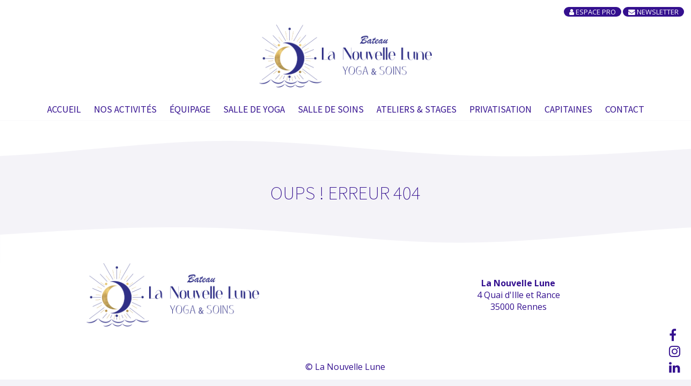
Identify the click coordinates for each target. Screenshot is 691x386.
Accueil (64, 108)
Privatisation (500, 108)
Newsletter (653, 12)
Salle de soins (331, 108)
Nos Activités (125, 108)
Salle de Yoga (254, 108)
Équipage (190, 108)
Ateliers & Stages (417, 108)
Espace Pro (592, 12)
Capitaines (568, 108)
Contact (624, 108)
